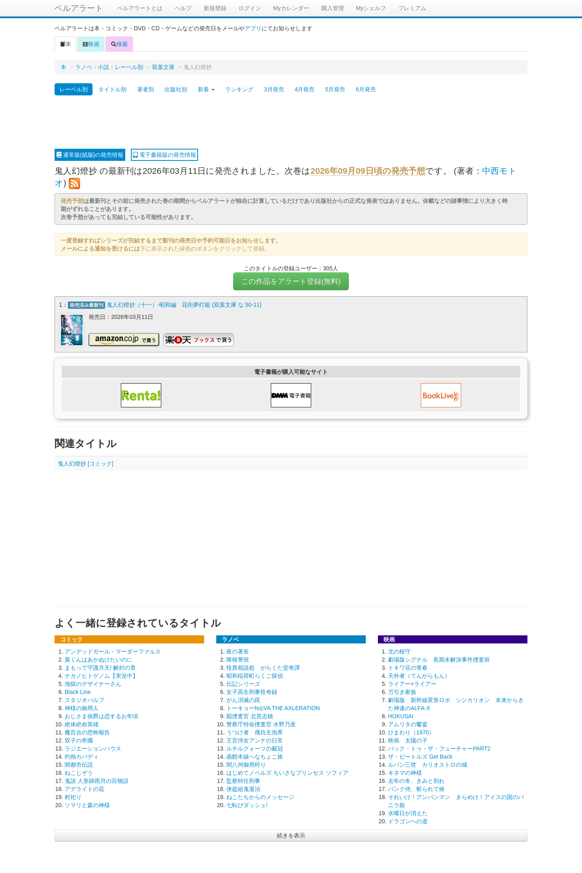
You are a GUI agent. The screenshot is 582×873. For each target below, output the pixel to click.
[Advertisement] (291, 122)
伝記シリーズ (243, 683)
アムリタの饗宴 (408, 723)
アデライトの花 (84, 788)
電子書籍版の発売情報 (164, 155)
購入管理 (332, 8)
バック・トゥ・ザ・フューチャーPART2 (439, 747)
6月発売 (366, 89)
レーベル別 (73, 89)
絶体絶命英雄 (82, 723)
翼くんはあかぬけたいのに (99, 659)
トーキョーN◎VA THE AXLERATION (273, 707)
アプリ (253, 28)
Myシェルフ (371, 8)
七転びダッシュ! (247, 804)
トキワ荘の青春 (408, 667)
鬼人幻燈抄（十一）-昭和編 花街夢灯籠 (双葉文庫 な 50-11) (184, 305)
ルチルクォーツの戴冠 (254, 747)
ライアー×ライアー (412, 683)
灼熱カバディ (82, 756)
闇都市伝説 (79, 764)
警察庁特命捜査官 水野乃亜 (261, 723)
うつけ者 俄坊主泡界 (254, 731)
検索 (119, 44)
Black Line (78, 691)
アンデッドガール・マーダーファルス (113, 650)
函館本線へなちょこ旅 (254, 756)
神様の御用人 (82, 707)
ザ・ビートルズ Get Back (420, 756)
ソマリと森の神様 (87, 804)
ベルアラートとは (139, 8)
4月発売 (305, 89)
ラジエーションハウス (93, 747)
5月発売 (335, 89)
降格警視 (237, 659)
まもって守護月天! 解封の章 (100, 667)
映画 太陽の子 (408, 739)
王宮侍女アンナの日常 (254, 739)
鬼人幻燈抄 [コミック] (86, 463)
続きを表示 (291, 834)
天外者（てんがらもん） (419, 675)
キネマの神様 (405, 772)
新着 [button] (206, 89)
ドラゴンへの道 (408, 820)
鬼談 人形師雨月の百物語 (97, 780)
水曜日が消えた (408, 812)
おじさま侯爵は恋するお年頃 (101, 715)
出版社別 (175, 89)
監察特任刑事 (243, 780)
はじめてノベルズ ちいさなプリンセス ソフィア (287, 772)
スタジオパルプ (84, 699)
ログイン (249, 8)
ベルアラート (79, 8)
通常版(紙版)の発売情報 (90, 155)
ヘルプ (183, 8)
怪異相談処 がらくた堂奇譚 (263, 667)
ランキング (239, 89)
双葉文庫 (163, 67)
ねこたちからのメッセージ (260, 796)
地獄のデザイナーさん (93, 683)
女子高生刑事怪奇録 (251, 691)
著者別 (145, 89)
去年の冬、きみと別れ (416, 780)
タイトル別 (112, 89)
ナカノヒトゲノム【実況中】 (101, 675)
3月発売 (274, 89)
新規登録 (215, 8)
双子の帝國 (79, 739)
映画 (90, 44)
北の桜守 (399, 650)
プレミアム (412, 8)
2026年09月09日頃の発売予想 (367, 170)
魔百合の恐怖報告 (87, 731)
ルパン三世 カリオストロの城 (427, 764)
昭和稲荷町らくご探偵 (254, 675)
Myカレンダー (291, 8)
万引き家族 (402, 691)
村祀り (73, 796)
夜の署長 (237, 650)
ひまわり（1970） (411, 731)
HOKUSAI (400, 715)
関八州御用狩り (246, 764)
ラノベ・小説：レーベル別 (109, 67)
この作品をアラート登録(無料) (291, 281)
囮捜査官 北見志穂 (249, 715)
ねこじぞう (79, 772)
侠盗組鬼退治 (243, 788)
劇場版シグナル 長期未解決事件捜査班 (439, 659)
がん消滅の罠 (243, 699)
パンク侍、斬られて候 (416, 788)
